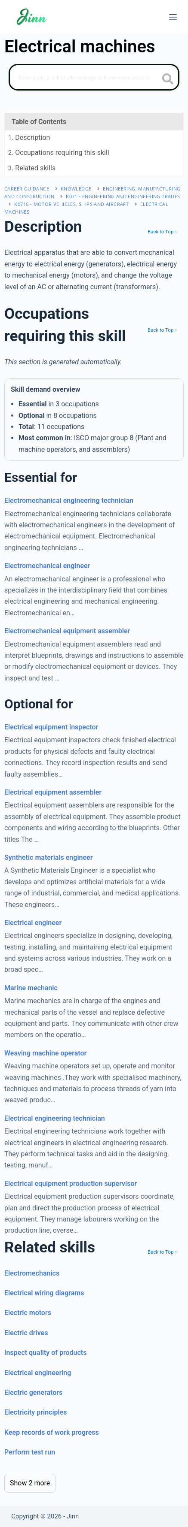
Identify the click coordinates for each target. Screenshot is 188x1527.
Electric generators (33, 1392)
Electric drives (26, 1333)
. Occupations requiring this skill (58, 152)
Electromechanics (31, 1273)
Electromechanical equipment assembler (67, 631)
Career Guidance (26, 188)
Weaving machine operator (45, 1053)
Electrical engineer (33, 923)
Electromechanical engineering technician (68, 500)
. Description (29, 137)
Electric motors (27, 1313)
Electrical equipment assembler (53, 792)
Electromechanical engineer (47, 566)
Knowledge (76, 188)
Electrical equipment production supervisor (70, 1183)
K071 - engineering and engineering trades (123, 196)
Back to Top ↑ (162, 232)
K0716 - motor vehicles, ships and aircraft (71, 204)
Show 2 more (30, 1483)
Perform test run (29, 1452)
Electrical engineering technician (54, 1118)
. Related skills (31, 168)
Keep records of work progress (51, 1432)
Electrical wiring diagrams (44, 1293)
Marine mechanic (31, 988)
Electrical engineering (37, 1373)
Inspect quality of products (45, 1353)
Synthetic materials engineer (48, 857)
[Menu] (173, 17)
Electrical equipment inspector (51, 727)
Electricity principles (35, 1412)
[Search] (94, 77)
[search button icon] (168, 79)
